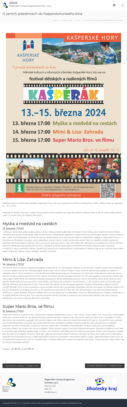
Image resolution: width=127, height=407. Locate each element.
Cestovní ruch (67, 20)
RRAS (13, 3)
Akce (78, 20)
